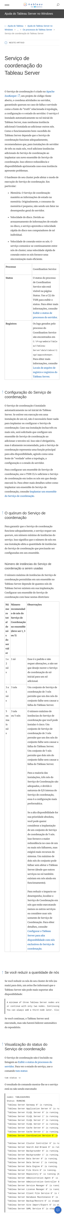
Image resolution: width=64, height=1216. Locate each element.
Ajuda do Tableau (14, 26)
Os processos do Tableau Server (38, 30)
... (18, 30)
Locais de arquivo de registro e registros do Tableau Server (45, 372)
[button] (7, 4)
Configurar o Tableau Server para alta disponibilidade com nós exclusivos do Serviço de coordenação (41, 940)
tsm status (21, 1070)
